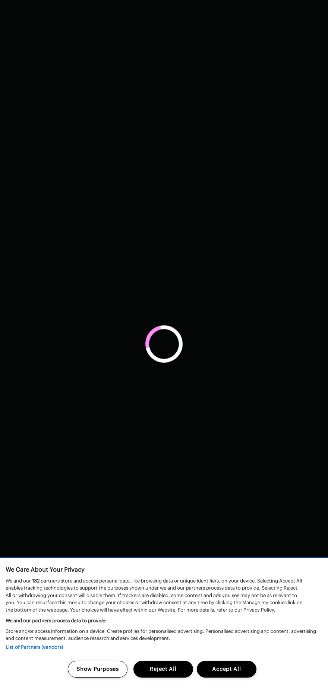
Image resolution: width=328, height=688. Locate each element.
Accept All (226, 669)
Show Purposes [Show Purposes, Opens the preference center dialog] (97, 669)
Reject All (163, 669)
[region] (164, 623)
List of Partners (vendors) (34, 647)
